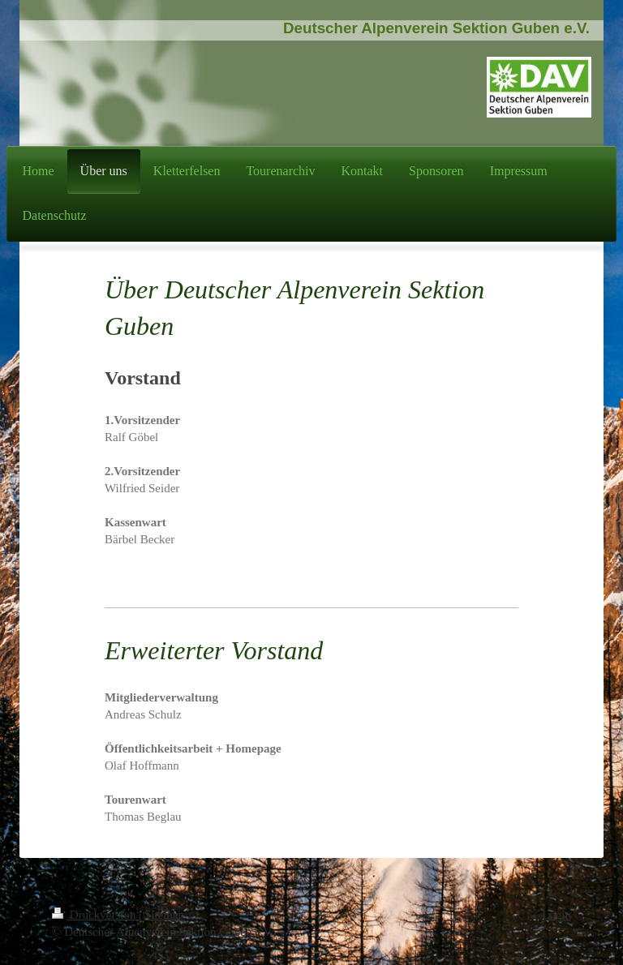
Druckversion (95, 914)
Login (556, 914)
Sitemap (164, 914)
